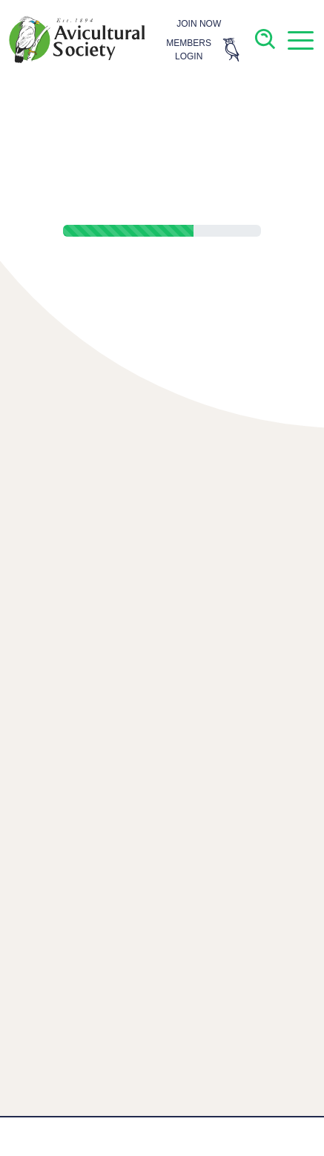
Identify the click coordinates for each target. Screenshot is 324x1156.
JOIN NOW (198, 24)
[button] (300, 40)
